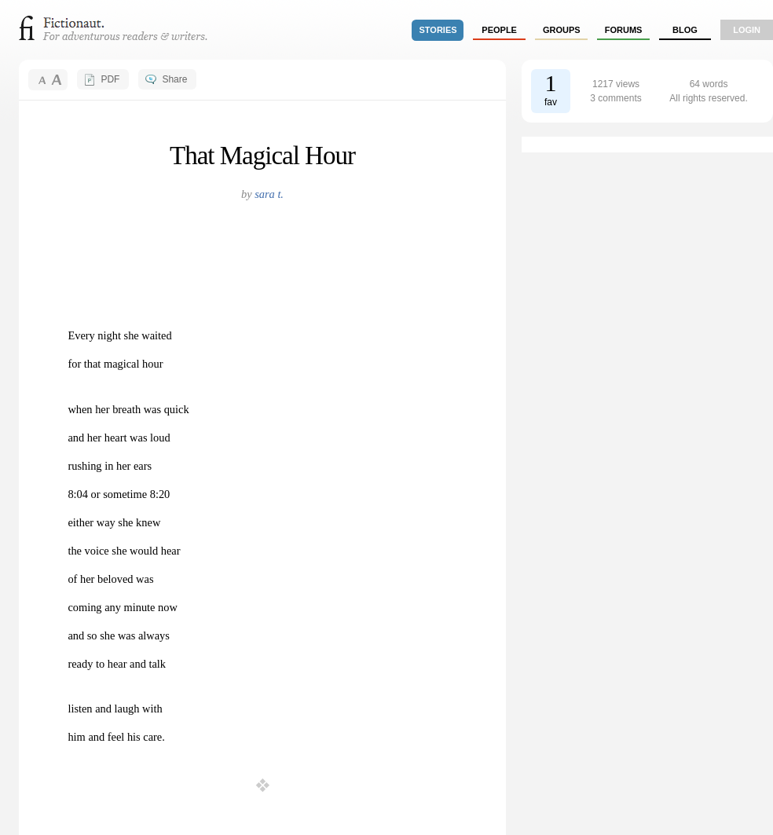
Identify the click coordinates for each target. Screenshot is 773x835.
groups (562, 30)
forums (624, 30)
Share (174, 79)
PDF (110, 79)
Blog (685, 30)
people (499, 30)
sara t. (269, 194)
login (746, 30)
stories (438, 30)
